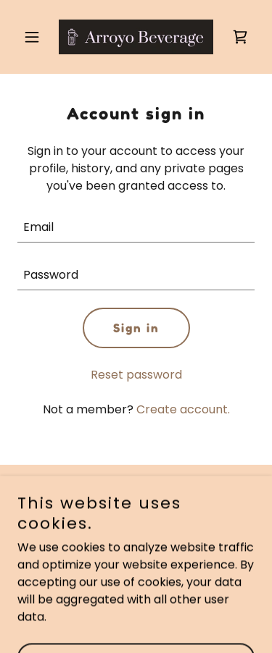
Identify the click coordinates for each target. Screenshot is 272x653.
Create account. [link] (183, 409)
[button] (35, 36)
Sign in (136, 328)
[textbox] (136, 227)
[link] (136, 37)
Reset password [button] (136, 374)
